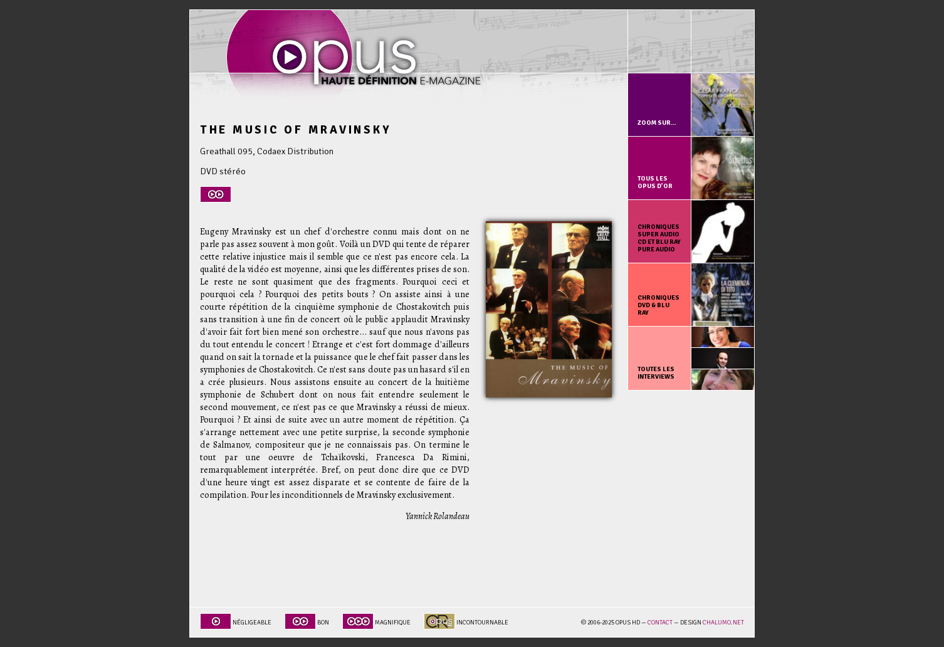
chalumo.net (723, 622)
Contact (660, 622)
